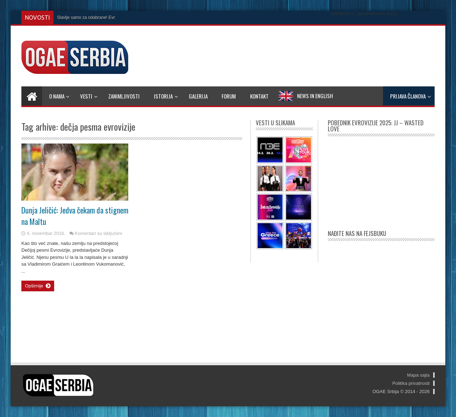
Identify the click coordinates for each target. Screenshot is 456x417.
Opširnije (38, 286)
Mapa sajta (418, 375)
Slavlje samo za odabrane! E (84, 17)
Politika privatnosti (411, 383)
